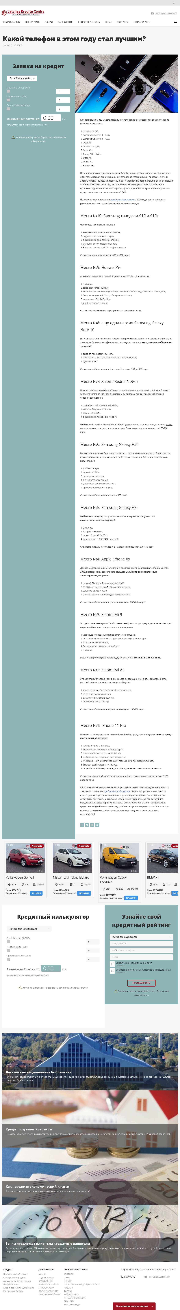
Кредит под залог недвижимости (18, 1287)
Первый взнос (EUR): (17, 96)
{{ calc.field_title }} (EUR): (18, 87)
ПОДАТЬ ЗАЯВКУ (11, 21)
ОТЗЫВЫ (68, 1281)
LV (174, 2)
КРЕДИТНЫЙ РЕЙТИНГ (49, 1294)
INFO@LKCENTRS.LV (157, 1276)
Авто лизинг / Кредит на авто (17, 1281)
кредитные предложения (117, 791)
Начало (6, 45)
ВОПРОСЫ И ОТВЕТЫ (89, 21)
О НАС (108, 21)
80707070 (128, 1276)
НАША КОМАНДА (72, 1304)
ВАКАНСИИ (69, 1301)
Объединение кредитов (14, 1277)
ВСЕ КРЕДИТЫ (32, 21)
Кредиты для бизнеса (13, 1291)
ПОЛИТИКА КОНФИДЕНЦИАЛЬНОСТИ (82, 1284)
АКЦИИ (49, 21)
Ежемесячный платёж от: (23, 119)
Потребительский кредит (15, 1274)
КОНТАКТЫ (122, 21)
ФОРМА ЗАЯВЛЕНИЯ (48, 1291)
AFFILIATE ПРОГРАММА (74, 1297)
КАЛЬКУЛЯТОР (65, 21)
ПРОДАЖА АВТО (142, 21)
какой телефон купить (122, 199)
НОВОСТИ (18, 45)
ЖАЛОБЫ (68, 1291)
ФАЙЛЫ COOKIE (71, 1294)
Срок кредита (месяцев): (19, 105)
